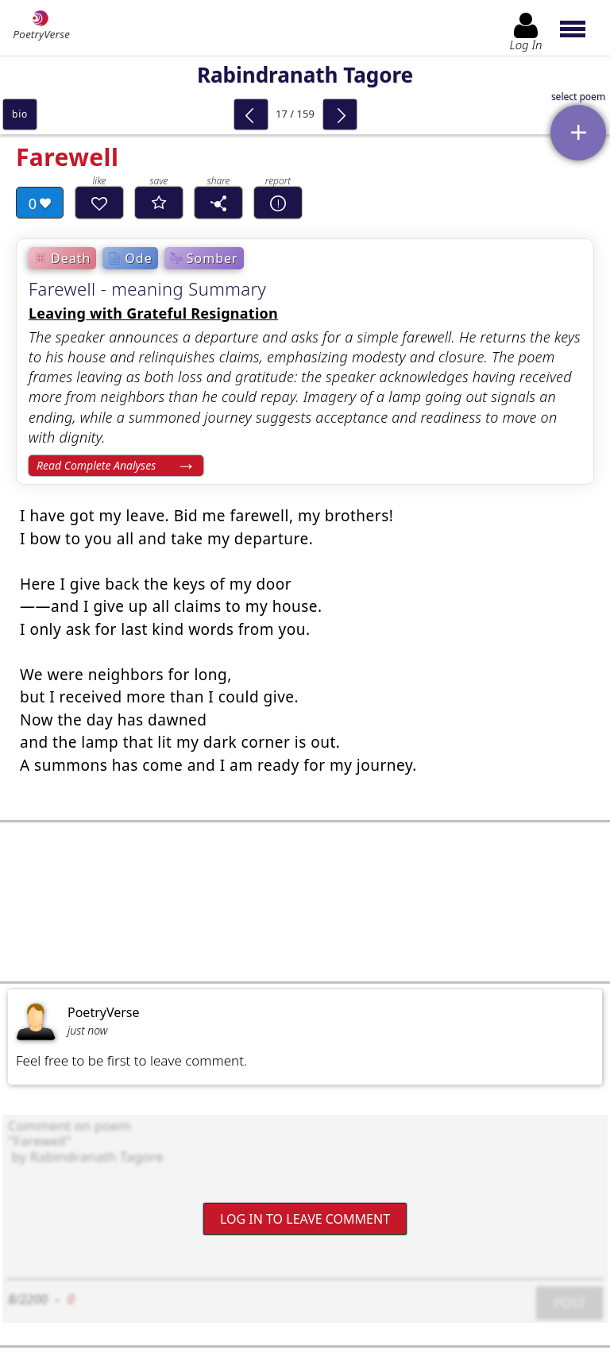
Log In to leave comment (305, 1218)
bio (20, 114)
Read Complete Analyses (96, 465)
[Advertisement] (305, 901)
